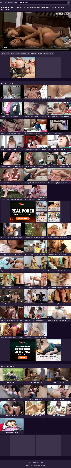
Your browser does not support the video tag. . (35, 31)
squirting (33, 53)
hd (28, 53)
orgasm (46, 53)
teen (12, 53)
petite (17, 53)
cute (8, 53)
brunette (23, 53)
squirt (51, 53)
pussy (40, 53)
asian (3, 53)
